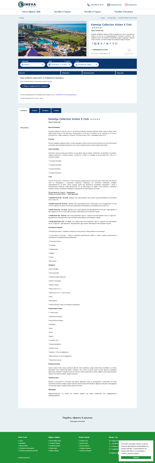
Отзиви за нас (83, 441)
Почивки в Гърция (54, 445)
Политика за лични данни (26, 448)
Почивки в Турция (54, 443)
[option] (52, 38)
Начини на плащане (85, 450)
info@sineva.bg (114, 4)
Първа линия (52, 448)
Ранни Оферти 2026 (54, 441)
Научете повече (133, 453)
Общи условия (22, 445)
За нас (20, 441)
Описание (24, 110)
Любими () (131, 4)
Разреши (136, 457)
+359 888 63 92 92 (95, 4)
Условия (56, 110)
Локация (34, 110)
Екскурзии (45, 110)
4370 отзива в (103, 53)
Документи (22, 443)
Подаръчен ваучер (84, 448)
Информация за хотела (99, 49)
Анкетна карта (83, 443)
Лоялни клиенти (84, 445)
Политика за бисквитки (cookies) (28, 450)
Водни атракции (53, 450)
